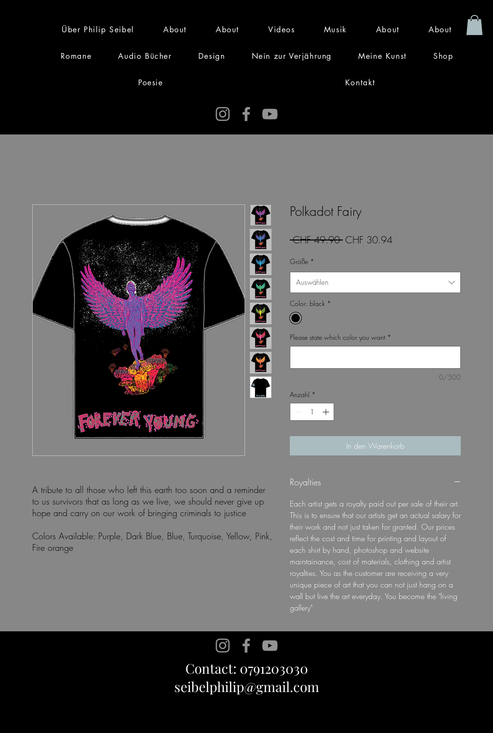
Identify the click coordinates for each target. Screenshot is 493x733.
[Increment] (327, 411)
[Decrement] (297, 411)
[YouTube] (269, 114)
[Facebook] (246, 114)
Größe (302, 261)
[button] (474, 25)
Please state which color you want (340, 337)
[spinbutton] (312, 411)
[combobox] (375, 282)
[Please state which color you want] (375, 357)
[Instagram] (222, 114)
